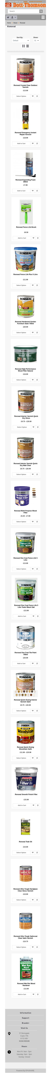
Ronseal (22, 23)
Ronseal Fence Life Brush (25, 227)
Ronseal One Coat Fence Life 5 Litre (25, 559)
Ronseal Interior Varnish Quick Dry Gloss (25, 417)
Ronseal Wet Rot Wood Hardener (26, 985)
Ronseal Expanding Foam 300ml (25, 181)
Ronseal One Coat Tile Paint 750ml (25, 654)
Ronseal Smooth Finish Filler (25, 795)
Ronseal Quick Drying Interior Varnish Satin (25, 701)
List (28, 46)
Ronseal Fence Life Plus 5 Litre (25, 275)
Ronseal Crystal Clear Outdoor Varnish (25, 86)
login (25, 1)
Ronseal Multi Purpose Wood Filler (25, 512)
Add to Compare (37, 96)
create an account (35, 1)
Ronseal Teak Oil (25, 842)
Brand (15, 23)
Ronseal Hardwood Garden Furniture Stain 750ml (25, 323)
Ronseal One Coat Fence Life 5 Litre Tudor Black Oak (25, 606)
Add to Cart (21, 144)
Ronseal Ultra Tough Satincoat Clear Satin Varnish (25, 937)
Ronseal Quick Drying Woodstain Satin (25, 748)
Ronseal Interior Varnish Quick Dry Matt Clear (25, 465)
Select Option (21, 96)
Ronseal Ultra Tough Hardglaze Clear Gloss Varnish (25, 890)
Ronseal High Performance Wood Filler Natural (25, 370)
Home (9, 23)
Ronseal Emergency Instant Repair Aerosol (25, 134)
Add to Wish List (32, 96)
